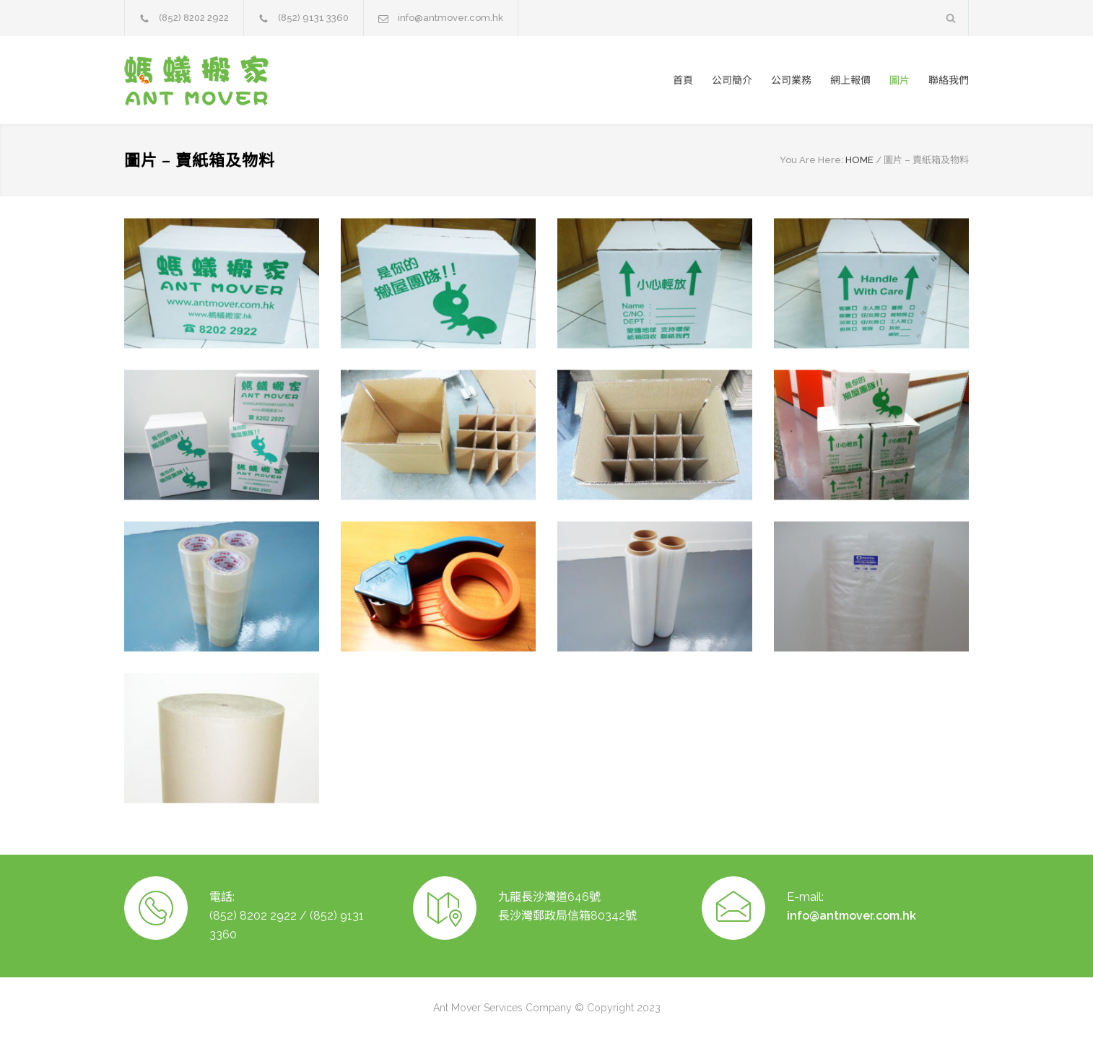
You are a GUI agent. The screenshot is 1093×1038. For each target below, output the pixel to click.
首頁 (683, 80)
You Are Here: (811, 159)
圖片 (899, 80)
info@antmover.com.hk (450, 17)
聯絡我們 (948, 80)
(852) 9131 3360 (313, 17)
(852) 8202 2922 (194, 17)
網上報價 (850, 80)
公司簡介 (732, 80)
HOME (859, 159)
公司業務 (791, 80)
